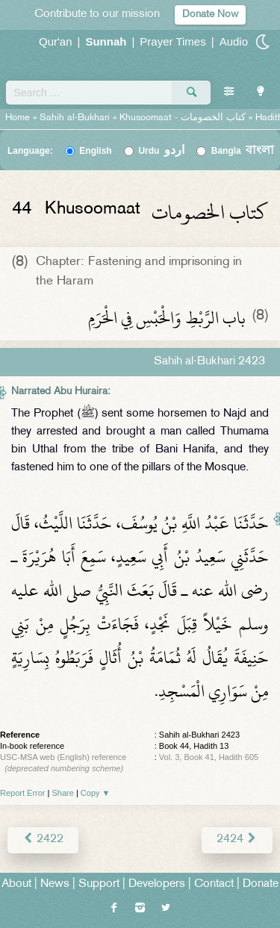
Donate (261, 884)
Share (63, 792)
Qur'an (55, 41)
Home (17, 117)
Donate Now (210, 14)
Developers (156, 884)
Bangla (243, 151)
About (16, 884)
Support (98, 884)
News (54, 884)
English (95, 151)
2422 (42, 839)
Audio (234, 41)
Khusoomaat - (184, 117)
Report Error (23, 792)
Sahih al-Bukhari (75, 117)
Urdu (161, 151)
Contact (214, 884)
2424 (237, 839)
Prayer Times (172, 41)
